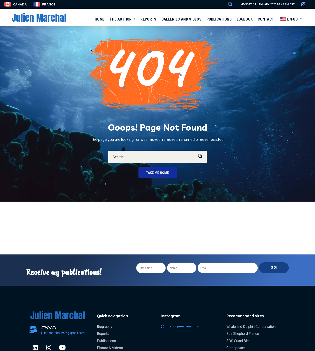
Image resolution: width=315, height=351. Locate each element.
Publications (106, 341)
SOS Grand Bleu (238, 341)
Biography (104, 327)
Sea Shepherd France (242, 334)
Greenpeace (235, 348)
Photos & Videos (110, 348)
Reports (103, 334)
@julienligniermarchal (180, 326)
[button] (228, 4)
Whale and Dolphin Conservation (251, 327)
